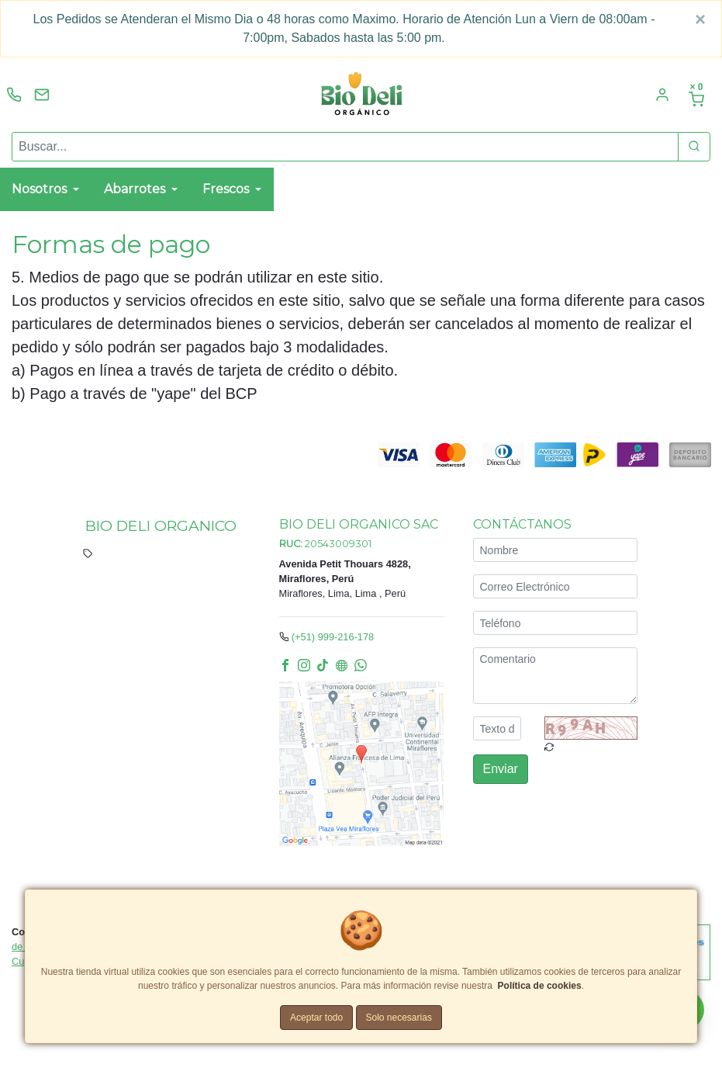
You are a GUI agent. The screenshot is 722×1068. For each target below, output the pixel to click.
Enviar (500, 769)
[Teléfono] (555, 624)
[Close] (700, 19)
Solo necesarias (399, 1017)
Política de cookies (540, 985)
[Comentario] (555, 676)
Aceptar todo (316, 1017)
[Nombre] (555, 551)
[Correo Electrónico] (555, 587)
